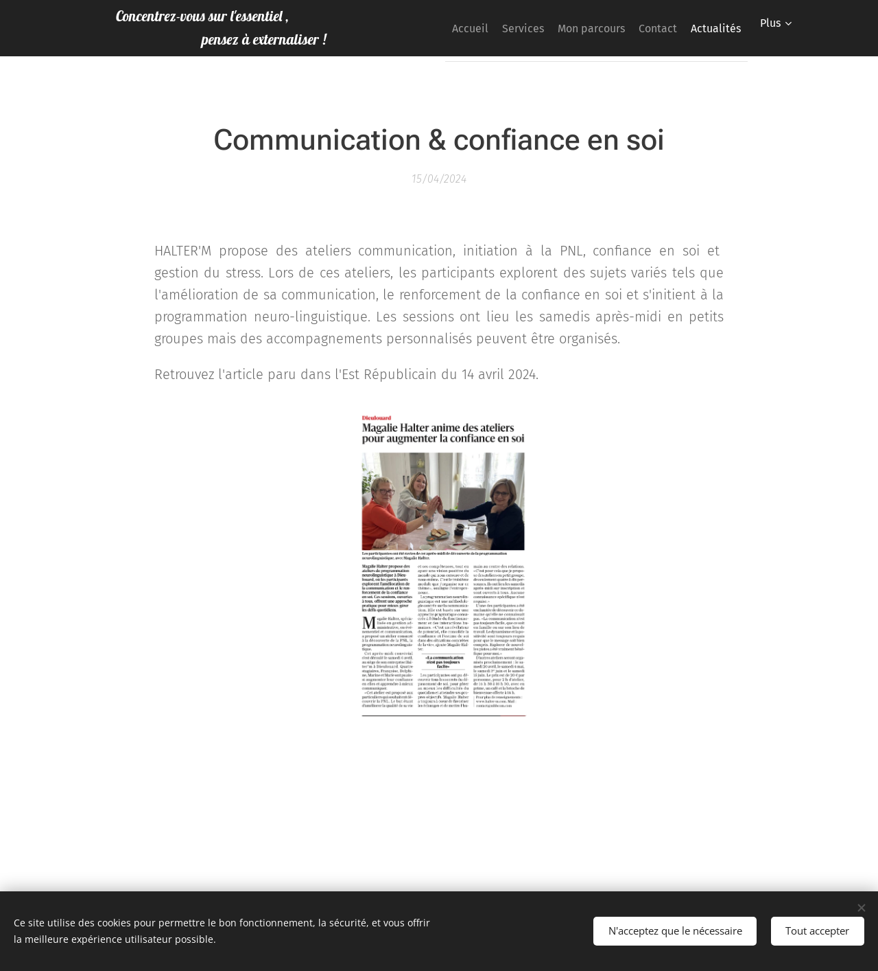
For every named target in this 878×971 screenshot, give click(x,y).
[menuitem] (495, 28)
